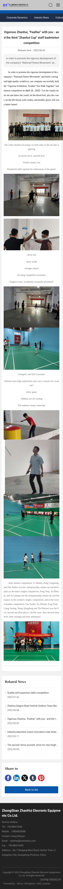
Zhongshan (29, 883)
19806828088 (18, 831)
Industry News (41, 17)
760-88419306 (14, 826)
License (46, 883)
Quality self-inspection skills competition (28, 692)
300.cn (20, 883)
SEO (39, 883)
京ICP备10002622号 (50, 879)
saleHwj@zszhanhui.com (23, 840)
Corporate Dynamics (17, 17)
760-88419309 (16, 845)
